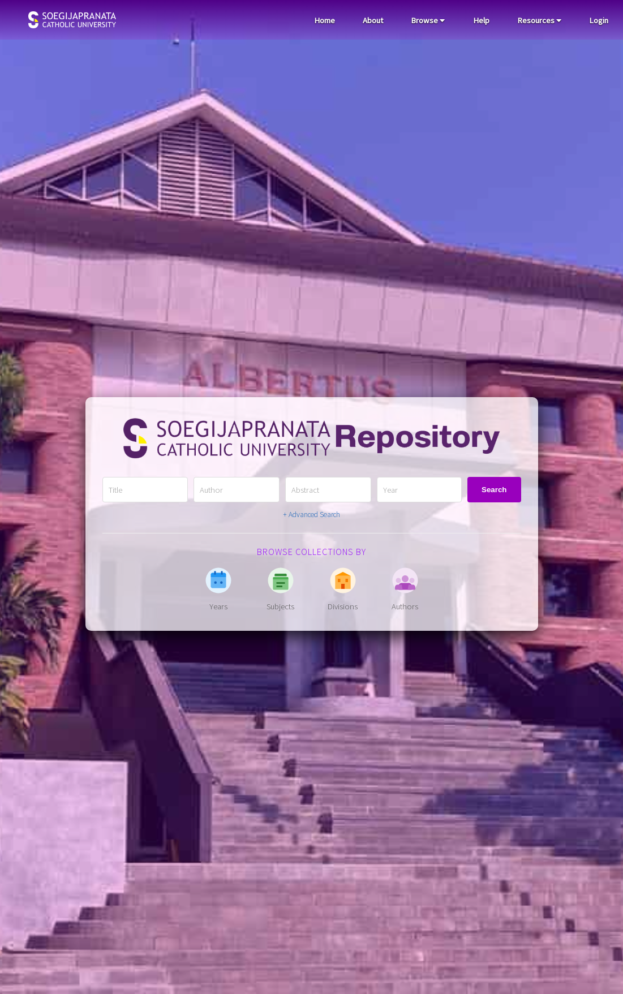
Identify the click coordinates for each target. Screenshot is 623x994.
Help (481, 20)
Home (324, 20)
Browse (428, 20)
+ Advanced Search (311, 514)
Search (494, 489)
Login (598, 20)
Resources (539, 20)
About (373, 20)
